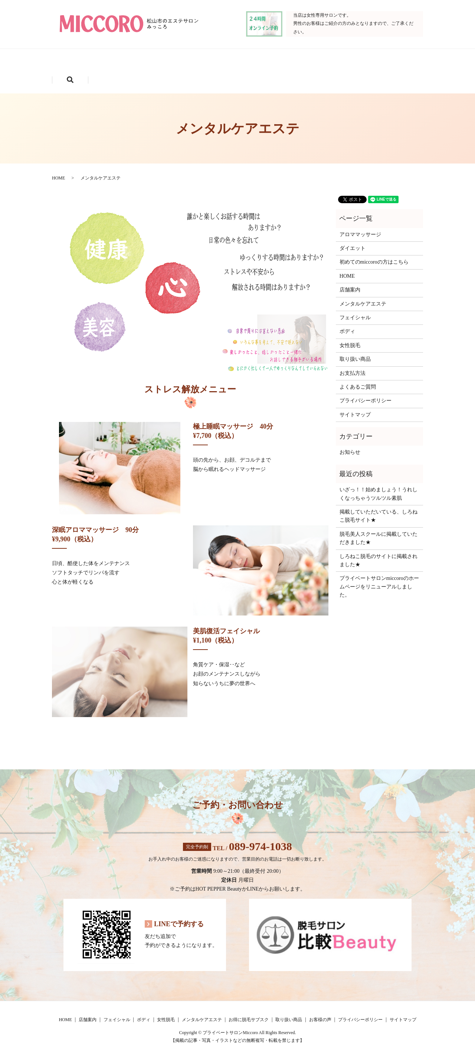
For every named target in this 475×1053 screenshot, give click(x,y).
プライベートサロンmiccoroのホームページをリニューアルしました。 (379, 580)
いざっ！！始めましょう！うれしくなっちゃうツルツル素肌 (378, 487)
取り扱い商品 (161, 73)
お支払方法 (353, 366)
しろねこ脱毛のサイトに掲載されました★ (378, 554)
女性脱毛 (285, 62)
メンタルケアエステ (350, 62)
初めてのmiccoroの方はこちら (374, 255)
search (274, 73)
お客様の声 (221, 73)
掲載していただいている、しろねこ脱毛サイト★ (378, 509)
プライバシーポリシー (366, 394)
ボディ (236, 62)
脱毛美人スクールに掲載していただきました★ (378, 531)
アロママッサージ (360, 228)
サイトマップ (355, 408)
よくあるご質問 (358, 380)
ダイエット (353, 241)
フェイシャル (181, 62)
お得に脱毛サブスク (91, 73)
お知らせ (350, 446)
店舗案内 (124, 62)
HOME (75, 62)
